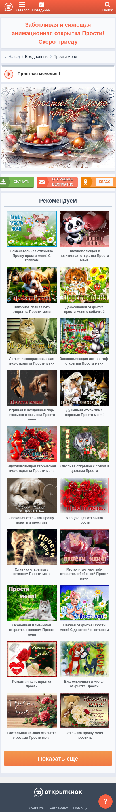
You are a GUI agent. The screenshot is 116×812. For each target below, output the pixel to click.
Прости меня (65, 56)
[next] (109, 127)
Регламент (59, 808)
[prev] (7, 127)
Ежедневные (36, 56)
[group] (58, 74)
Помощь (80, 808)
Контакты (37, 808)
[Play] (8, 74)
